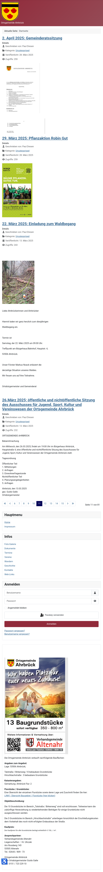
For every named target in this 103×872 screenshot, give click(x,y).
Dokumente (9, 548)
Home (7, 522)
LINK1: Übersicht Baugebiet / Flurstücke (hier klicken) (29, 795)
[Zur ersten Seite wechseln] (5, 503)
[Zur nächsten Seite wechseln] (67, 503)
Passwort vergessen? (14, 631)
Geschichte (9, 565)
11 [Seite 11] (39, 503)
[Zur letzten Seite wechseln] (73, 503)
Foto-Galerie (10, 544)
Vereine (8, 557)
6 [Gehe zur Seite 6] (14, 503)
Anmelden (51, 624)
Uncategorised (22, 50)
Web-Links (9, 574)
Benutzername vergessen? (17, 634)
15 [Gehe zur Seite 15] (62, 503)
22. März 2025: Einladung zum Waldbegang (39, 224)
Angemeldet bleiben (17, 608)
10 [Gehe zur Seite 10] (33, 503)
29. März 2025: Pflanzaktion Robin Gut (35, 138)
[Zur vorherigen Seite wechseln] (10, 503)
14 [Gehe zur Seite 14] (56, 503)
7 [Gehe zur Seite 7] (19, 503)
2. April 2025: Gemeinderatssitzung (32, 38)
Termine (8, 553)
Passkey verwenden (52, 615)
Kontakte (8, 570)
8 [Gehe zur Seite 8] (23, 503)
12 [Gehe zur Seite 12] (45, 503)
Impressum (9, 526)
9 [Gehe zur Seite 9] (28, 503)
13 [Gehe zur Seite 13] (51, 503)
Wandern (8, 561)
